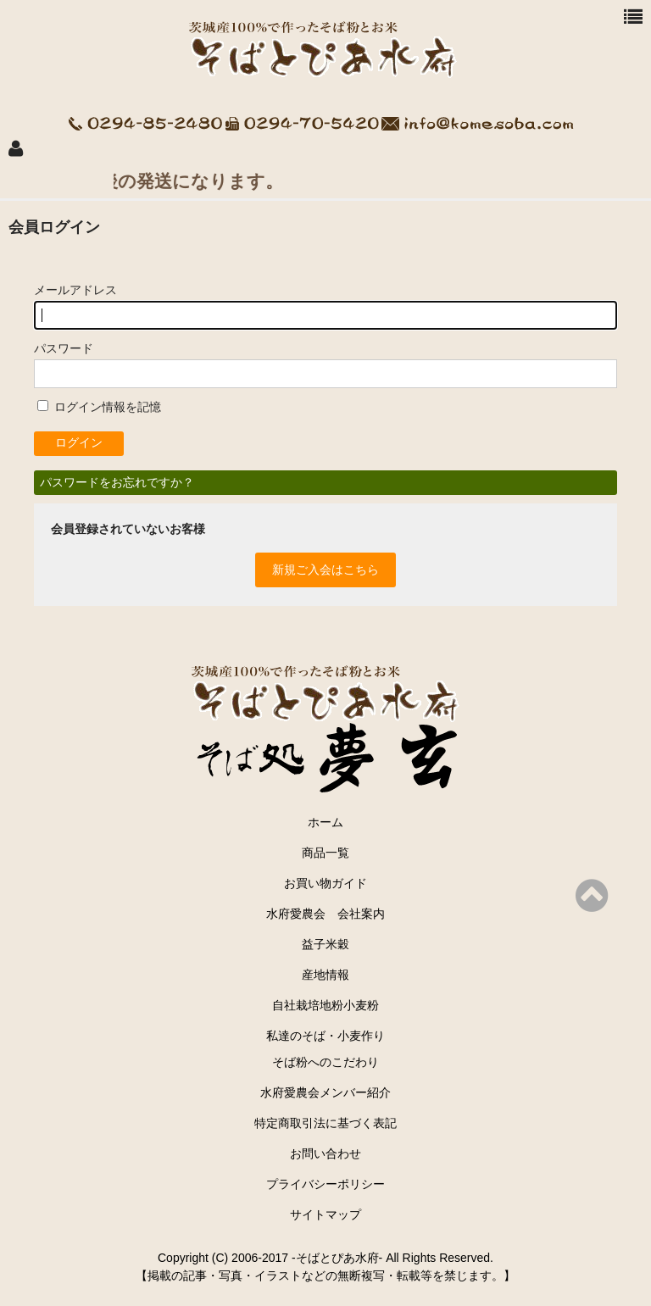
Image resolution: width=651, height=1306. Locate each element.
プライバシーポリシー (325, 1184)
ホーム (325, 822)
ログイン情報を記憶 (99, 407)
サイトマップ (325, 1214)
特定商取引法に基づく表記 (325, 1123)
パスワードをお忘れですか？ (117, 482)
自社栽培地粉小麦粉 (325, 1005)
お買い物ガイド (325, 883)
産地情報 (325, 974)
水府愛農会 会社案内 (331, 913)
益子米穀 (325, 944)
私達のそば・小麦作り (325, 1035)
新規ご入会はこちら (325, 569)
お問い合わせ (325, 1153)
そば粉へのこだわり (325, 1062)
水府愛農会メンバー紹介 (325, 1092)
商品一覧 (325, 852)
